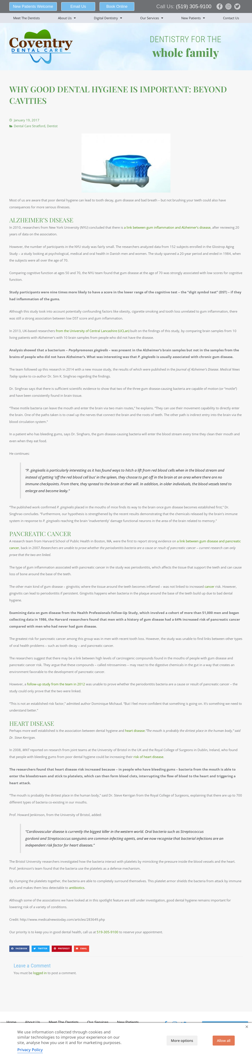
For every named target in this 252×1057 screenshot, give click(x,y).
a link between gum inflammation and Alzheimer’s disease (167, 227)
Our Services (151, 18)
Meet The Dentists (26, 18)
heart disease (135, 730)
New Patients (193, 18)
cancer (209, 586)
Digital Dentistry (108, 18)
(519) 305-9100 (193, 6)
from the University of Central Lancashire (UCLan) (92, 331)
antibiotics (76, 887)
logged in (40, 973)
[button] (19, 949)
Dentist (52, 126)
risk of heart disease (148, 757)
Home (11, 1022)
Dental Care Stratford (29, 126)
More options (182, 1040)
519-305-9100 (107, 932)
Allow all (223, 1040)
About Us (67, 18)
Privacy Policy (30, 1049)
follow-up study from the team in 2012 (56, 684)
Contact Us (231, 18)
